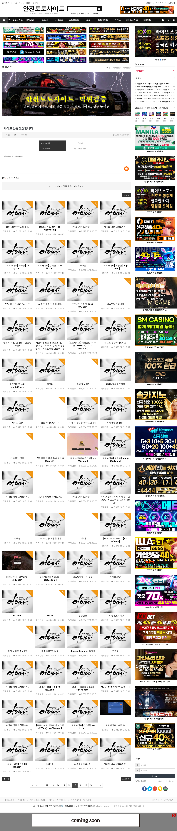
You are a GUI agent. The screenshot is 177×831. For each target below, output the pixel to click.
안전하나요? (115, 577)
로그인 (149, 2)
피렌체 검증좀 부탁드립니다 (82, 422)
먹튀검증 (30, 20)
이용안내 (155, 799)
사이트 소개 (9, 799)
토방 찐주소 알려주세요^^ (17, 304)
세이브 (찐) (17, 422)
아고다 (50, 384)
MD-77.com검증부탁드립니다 (115, 686)
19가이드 (54, 13)
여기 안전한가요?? (115, 422)
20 (91, 785)
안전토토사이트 (43, 8)
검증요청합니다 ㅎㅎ (83, 577)
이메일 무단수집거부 (58, 799)
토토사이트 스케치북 (115, 725)
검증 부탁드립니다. (50, 422)
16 (69, 785)
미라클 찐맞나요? (115, 615)
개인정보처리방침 (37, 799)
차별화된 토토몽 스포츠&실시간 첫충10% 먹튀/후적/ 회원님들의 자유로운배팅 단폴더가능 (50, 345)
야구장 (17, 538)
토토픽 (45, 20)
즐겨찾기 (6, 2)
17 (75, 785)
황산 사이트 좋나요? (17, 651)
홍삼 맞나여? (82, 384)
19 (86, 785)
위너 (89, 13)
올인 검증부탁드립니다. (17, 227)
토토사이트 (103, 20)
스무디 (82, 538)
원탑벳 (81, 13)
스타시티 (50, 764)
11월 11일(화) (32, 2)
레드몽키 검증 (17, 458)
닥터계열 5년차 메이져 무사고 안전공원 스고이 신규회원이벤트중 (115, 500)
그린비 (115, 651)
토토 (88, 20)
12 (47, 785)
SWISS (50, 615)
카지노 (118, 20)
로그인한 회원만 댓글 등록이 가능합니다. (66, 186)
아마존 (82, 265)
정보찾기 (171, 2)
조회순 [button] (125, 779)
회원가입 (159, 2)
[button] (126, 195)
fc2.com (17, 615)
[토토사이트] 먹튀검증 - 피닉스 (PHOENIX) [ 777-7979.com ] (82, 345)
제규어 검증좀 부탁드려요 (50, 497)
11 (41, 785)
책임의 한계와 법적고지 (81, 799)
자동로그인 (140, 781)
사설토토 (59, 20)
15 (64, 785)
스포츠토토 (74, 20)
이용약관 (22, 799)
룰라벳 (96, 13)
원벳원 (73, 13)
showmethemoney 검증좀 (82, 651)
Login (155, 776)
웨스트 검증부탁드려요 (115, 342)
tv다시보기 (33, 13)
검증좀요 (82, 615)
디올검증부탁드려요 (115, 384)
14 (58, 785)
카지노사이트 (132, 20)
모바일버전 (168, 799)
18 (80, 785)
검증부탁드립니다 (115, 304)
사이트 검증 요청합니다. (82, 227)
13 (52, 785)
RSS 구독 (18, 2)
